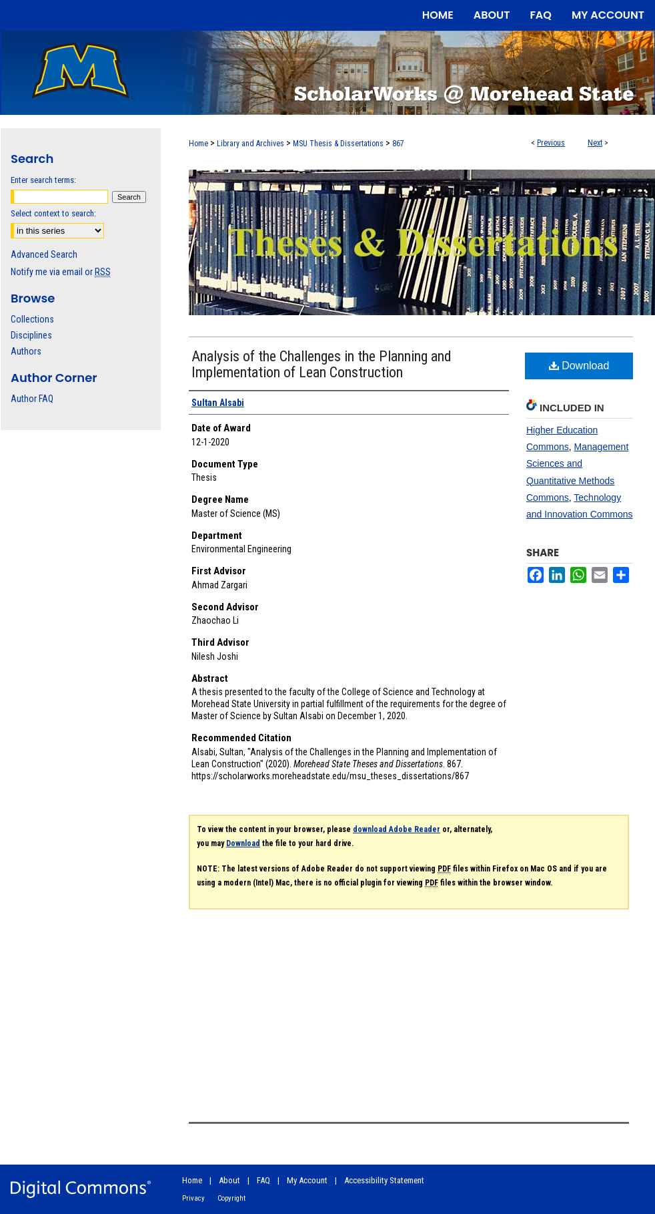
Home (198, 143)
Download (579, 365)
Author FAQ (32, 398)
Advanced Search (44, 254)
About (229, 1180)
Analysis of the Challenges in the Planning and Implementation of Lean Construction (321, 364)
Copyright (231, 1198)
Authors (26, 351)
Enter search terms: (43, 180)
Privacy (193, 1198)
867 (398, 143)
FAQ (263, 1180)
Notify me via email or (61, 271)
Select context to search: (53, 213)
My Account (307, 1180)
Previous (551, 143)
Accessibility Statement (384, 1180)
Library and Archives (250, 143)
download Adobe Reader (396, 829)
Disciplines (31, 335)
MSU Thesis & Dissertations (338, 143)
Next (595, 143)
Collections (32, 319)
